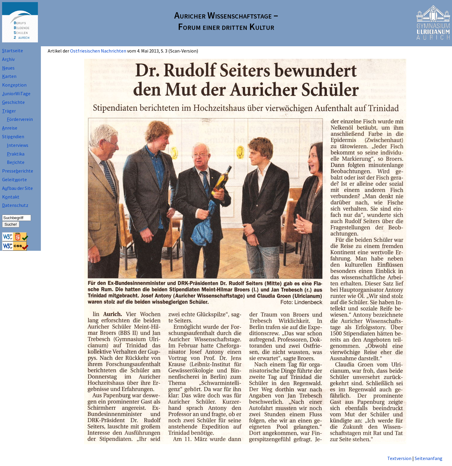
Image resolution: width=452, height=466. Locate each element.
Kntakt (10, 197)
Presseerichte (17, 171)
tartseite (12, 50)
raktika (15, 154)
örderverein (20, 119)
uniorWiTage (16, 93)
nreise (9, 128)
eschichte (13, 102)
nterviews (17, 145)
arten (9, 76)
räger (9, 111)
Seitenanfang (428, 458)
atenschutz (15, 205)
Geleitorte (14, 179)
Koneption (14, 85)
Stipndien (13, 136)
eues (8, 68)
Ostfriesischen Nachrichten (98, 51)
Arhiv (8, 59)
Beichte (15, 162)
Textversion (399, 458)
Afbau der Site (17, 188)
